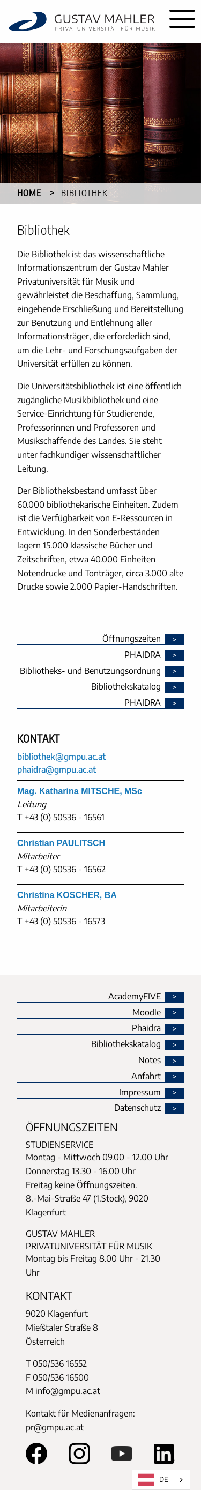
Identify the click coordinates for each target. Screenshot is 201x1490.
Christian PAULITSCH (61, 843)
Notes (149, 1060)
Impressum (140, 1093)
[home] (81, 21)
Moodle (146, 1013)
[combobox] (161, 1480)
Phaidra (146, 1028)
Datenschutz (137, 1108)
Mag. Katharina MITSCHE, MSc (79, 791)
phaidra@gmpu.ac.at (56, 769)
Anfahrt (146, 1076)
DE (153, 1480)
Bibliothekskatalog (126, 1044)
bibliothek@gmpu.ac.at (61, 756)
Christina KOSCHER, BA (67, 895)
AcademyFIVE (134, 997)
